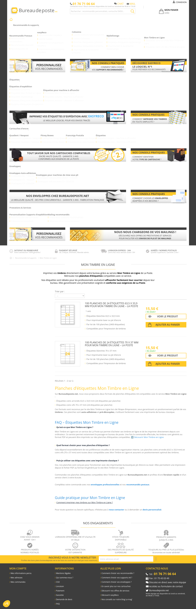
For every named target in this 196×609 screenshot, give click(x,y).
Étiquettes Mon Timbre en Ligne (26, 90)
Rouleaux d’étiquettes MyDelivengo (124, 39)
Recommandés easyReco (50, 32)
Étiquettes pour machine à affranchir (61, 87)
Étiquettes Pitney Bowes (53, 139)
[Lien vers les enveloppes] (67, 193)
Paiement (60, 588)
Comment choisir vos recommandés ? (117, 570)
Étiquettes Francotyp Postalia (81, 139)
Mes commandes (18, 579)
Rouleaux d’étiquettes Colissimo (89, 43)
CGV (58, 579)
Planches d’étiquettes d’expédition (27, 97)
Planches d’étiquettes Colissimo (88, 39)
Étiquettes (101, 132)
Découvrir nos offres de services (115, 588)
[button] (6, 603)
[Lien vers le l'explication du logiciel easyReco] (159, 62)
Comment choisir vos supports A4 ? (116, 575)
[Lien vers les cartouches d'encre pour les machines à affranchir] (67, 152)
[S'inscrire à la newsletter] (156, 556)
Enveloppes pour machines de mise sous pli (57, 172)
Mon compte (17, 566)
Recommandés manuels (22, 42)
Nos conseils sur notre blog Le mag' (116, 596)
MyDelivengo (113, 32)
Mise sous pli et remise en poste (64, 218)
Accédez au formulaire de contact (166, 583)
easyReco (41, 29)
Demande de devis (64, 596)
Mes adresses (16, 575)
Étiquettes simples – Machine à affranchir (64, 94)
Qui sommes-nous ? (64, 575)
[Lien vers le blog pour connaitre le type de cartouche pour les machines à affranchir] (159, 152)
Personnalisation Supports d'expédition (28, 211)
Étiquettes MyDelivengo (22, 94)
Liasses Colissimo (82, 35)
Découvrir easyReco (110, 592)
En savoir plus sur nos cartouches (116, 583)
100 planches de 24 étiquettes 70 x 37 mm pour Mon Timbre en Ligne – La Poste (111, 341)
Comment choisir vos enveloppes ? (116, 579)
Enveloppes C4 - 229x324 (23, 180)
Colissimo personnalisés (22, 218)
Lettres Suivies (45, 36)
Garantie (60, 592)
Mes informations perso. (21, 570)
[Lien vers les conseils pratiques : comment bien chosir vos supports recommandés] (98, 62)
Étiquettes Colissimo (20, 86)
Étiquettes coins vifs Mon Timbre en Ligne (165, 44)
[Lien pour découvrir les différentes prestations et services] (128, 231)
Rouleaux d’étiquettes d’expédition (27, 101)
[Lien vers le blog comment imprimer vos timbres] (159, 114)
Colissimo (76, 29)
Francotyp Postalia (75, 132)
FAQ (58, 601)
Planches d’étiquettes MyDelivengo (124, 35)
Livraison (60, 583)
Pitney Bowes (47, 132)
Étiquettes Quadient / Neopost (25, 139)
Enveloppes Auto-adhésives (22, 170)
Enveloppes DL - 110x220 (23, 173)
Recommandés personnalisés (17, 37)
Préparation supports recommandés (66, 214)
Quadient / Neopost (19, 132)
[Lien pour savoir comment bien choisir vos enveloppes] (159, 193)
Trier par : (60, 288)
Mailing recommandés (58, 211)
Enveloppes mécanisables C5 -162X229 (56, 178)
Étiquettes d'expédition (20, 83)
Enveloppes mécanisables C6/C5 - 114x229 (58, 175)
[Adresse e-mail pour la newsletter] (126, 556)
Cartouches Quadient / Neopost (26, 135)
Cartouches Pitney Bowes (54, 135)
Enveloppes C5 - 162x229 (23, 176)
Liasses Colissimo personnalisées (89, 32)
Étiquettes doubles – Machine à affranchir (64, 97)
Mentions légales (63, 570)
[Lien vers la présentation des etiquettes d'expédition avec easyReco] (67, 114)
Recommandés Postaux (20, 32)
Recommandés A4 (19, 46)
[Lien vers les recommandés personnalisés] (37, 62)
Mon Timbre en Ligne (154, 34)
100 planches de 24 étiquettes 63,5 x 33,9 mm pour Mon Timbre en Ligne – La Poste (111, 302)
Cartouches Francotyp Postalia (82, 135)
